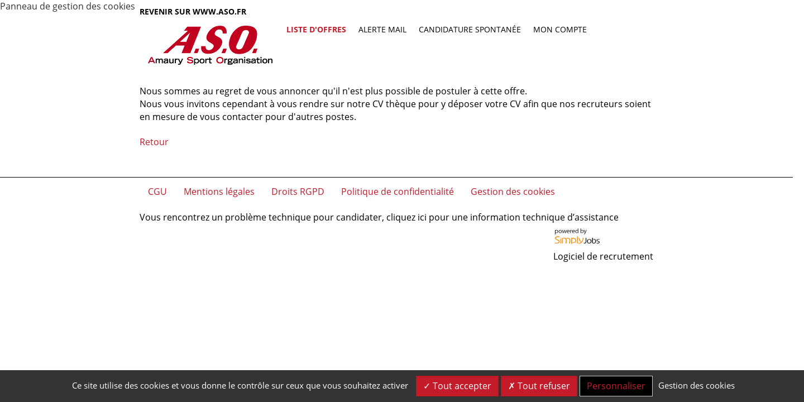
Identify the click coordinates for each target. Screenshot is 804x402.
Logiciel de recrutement (603, 256)
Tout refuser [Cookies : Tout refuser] (539, 386)
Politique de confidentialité (397, 191)
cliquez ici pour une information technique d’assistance (502, 217)
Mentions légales (219, 191)
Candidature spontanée (470, 29)
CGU (157, 191)
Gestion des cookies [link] (696, 385)
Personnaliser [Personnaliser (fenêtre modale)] (616, 386)
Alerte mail (382, 29)
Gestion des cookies (513, 191)
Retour (154, 142)
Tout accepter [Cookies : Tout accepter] (457, 386)
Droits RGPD (297, 191)
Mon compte (560, 29)
